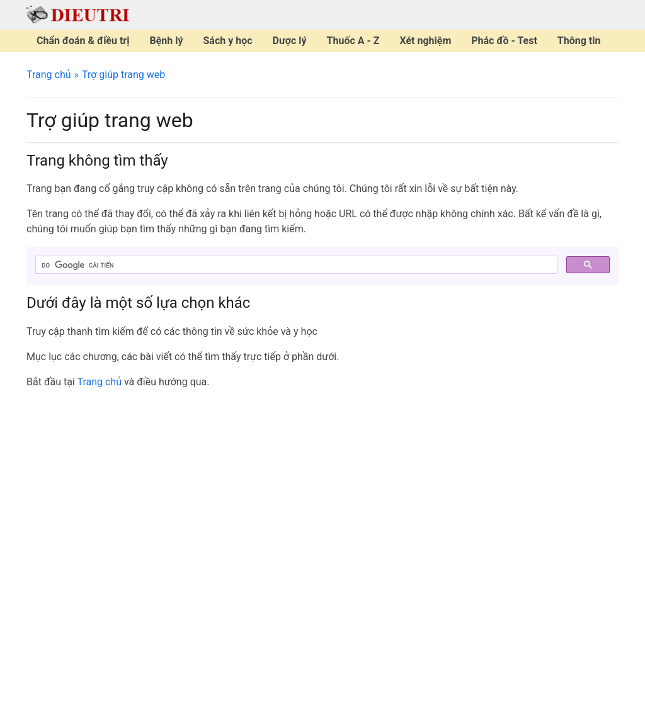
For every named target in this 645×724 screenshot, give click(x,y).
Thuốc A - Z (353, 41)
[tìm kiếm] (295, 265)
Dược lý (290, 41)
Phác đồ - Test (504, 41)
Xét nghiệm (425, 41)
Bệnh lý (166, 41)
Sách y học (228, 41)
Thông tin (579, 41)
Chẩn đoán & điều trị (83, 41)
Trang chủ (48, 75)
